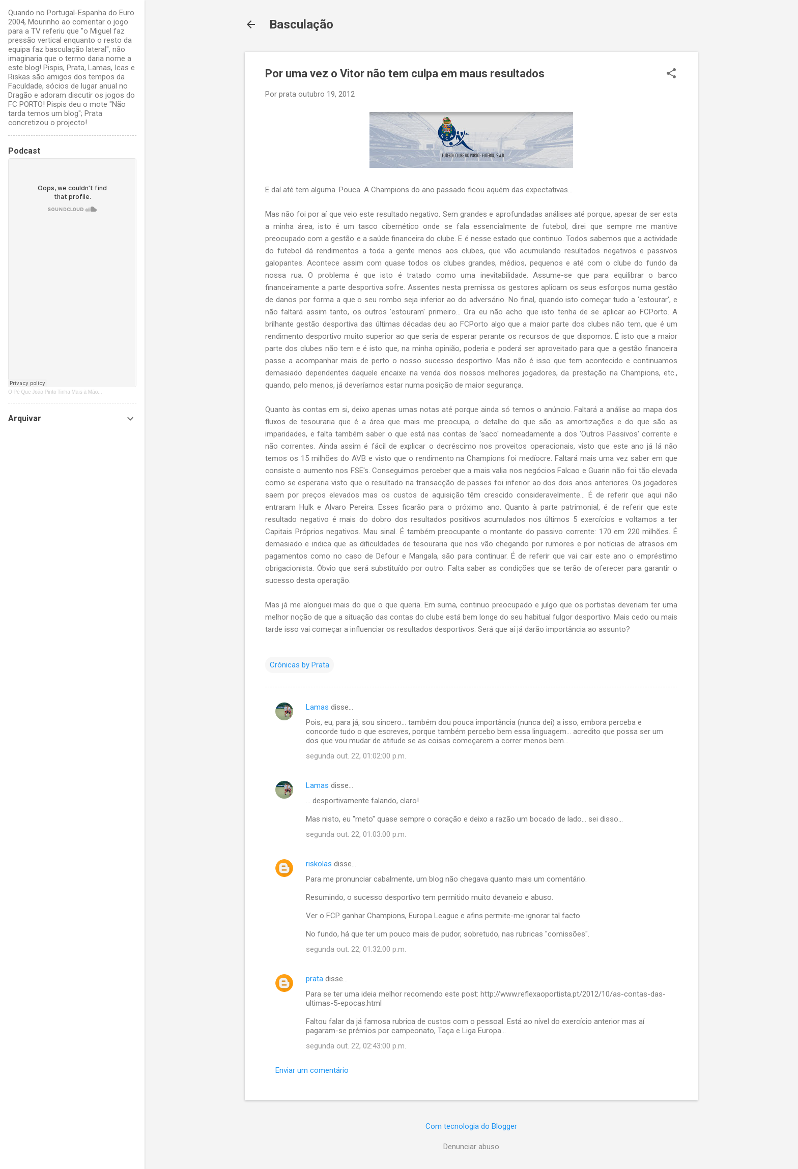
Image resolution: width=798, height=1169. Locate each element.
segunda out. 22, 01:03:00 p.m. (356, 834)
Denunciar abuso (471, 1146)
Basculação (301, 24)
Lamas (317, 707)
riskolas (319, 863)
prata (314, 978)
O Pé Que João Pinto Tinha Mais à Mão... (55, 392)
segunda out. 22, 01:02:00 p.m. (356, 756)
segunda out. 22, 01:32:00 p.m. (356, 949)
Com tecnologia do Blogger (471, 1126)
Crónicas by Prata (299, 664)
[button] (671, 74)
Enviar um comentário (312, 1070)
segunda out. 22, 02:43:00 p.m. (356, 1045)
